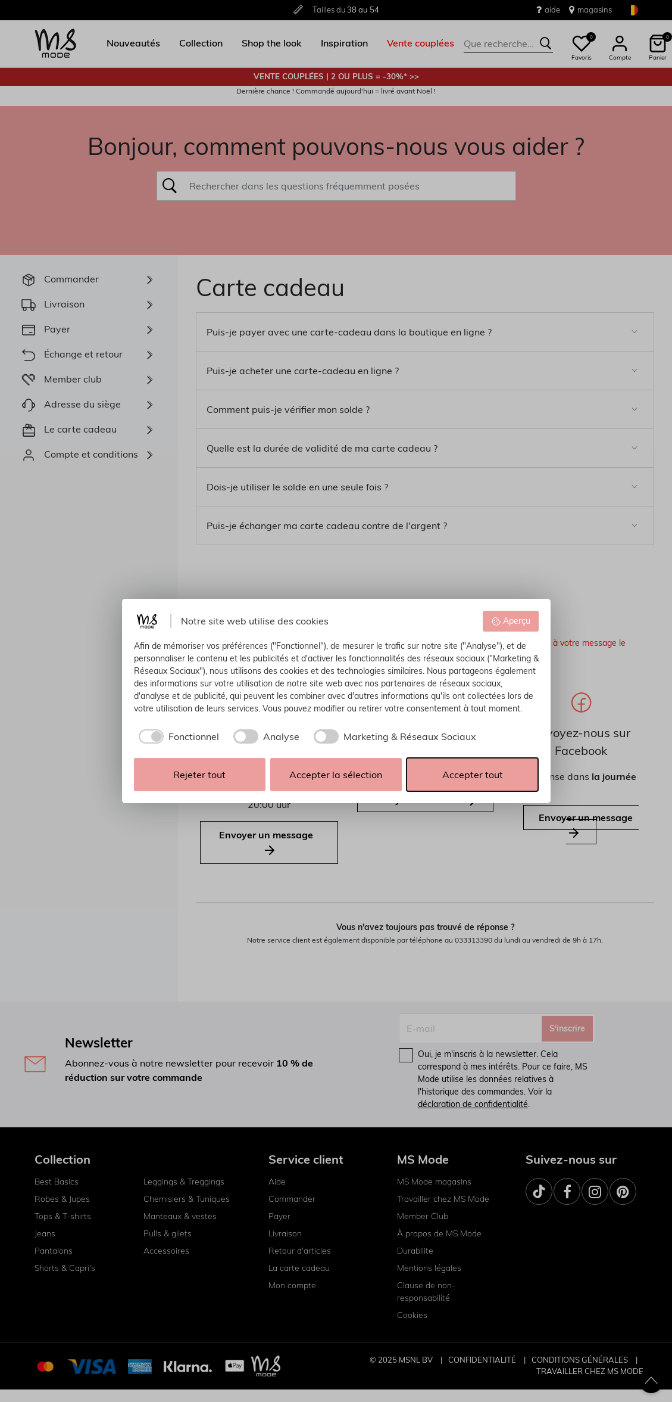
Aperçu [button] (510, 620)
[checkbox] (176, 736)
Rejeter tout (199, 775)
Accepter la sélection (335, 775)
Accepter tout (472, 775)
